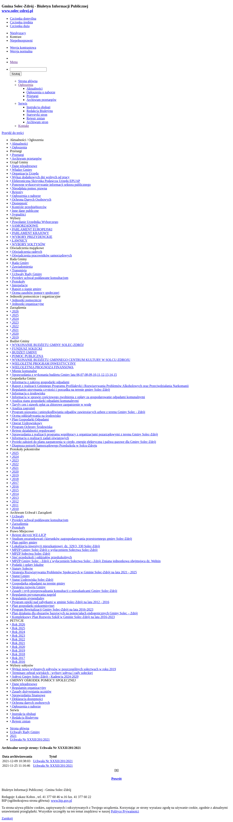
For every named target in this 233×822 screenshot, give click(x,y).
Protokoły (17, 281)
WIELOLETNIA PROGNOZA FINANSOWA (42, 367)
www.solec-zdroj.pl (17, 10)
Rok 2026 (17, 624)
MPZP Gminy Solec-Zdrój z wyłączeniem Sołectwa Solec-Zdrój (54, 550)
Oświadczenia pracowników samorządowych (41, 255)
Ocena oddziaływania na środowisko (35, 415)
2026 (14, 311)
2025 (14, 315)
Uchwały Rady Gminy (26, 274)
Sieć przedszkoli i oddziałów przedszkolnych (41, 557)
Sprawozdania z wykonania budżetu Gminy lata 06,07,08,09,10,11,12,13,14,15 (63, 374)
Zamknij (7, 818)
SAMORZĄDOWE (24, 225)
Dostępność (19, 203)
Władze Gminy (21, 169)
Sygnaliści (18, 214)
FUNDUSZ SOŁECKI (26, 348)
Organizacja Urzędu (24, 173)
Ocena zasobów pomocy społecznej (34, 292)
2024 (14, 319)
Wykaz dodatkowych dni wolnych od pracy (39, 177)
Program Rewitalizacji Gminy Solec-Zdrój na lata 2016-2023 (51, 609)
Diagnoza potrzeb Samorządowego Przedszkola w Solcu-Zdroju (53, 445)
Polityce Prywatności (125, 811)
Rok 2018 (17, 654)
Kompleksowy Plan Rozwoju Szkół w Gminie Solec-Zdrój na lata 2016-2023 (62, 617)
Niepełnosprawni (21, 40)
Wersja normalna (21, 51)
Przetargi (32, 96)
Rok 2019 (17, 650)
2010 (14, 509)
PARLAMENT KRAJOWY (29, 233)
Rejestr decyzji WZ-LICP (28, 535)
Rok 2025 (17, 628)
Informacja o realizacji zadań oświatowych (39, 438)
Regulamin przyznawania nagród (33, 594)
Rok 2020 (17, 646)
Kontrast (15, 37)
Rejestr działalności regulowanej (32, 430)
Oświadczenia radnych (26, 251)
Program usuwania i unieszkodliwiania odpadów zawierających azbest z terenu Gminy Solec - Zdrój (77, 412)
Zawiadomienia (21, 266)
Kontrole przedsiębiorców (28, 207)
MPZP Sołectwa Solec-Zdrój (30, 553)
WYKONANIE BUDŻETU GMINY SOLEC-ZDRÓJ (47, 345)
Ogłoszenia (25, 85)
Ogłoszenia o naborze (41, 92)
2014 (14, 494)
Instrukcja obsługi (38, 107)
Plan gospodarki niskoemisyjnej (32, 605)
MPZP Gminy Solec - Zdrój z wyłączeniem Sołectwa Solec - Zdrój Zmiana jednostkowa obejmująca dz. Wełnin (85, 561)
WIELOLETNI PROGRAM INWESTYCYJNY (43, 363)
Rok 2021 (17, 643)
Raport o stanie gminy (25, 289)
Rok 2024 (17, 632)
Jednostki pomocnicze (25, 300)
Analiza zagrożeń (22, 408)
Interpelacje (19, 285)
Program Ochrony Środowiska (31, 427)
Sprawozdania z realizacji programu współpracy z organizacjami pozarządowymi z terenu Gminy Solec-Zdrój (84, 434)
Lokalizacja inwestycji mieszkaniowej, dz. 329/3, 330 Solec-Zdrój (55, 546)
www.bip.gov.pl (61, 800)
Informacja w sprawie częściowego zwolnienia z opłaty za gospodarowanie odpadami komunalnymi (77, 397)
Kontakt (23, 126)
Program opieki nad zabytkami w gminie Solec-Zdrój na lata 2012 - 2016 (59, 602)
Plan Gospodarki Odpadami (29, 419)
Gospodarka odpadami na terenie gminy (37, 583)
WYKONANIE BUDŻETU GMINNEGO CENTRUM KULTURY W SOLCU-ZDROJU (70, 360)
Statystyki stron (37, 114)
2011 (14, 505)
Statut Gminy (20, 576)
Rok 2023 (17, 635)
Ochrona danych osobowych (30, 702)
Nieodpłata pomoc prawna (28, 188)
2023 (14, 322)
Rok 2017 (17, 658)
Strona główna (28, 81)
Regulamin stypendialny (27, 598)
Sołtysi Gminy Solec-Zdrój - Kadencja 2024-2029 (44, 676)
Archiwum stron (37, 122)
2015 (14, 490)
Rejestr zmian (36, 118)
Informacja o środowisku (27, 393)
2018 (14, 479)
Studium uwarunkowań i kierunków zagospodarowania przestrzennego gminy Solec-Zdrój (71, 538)
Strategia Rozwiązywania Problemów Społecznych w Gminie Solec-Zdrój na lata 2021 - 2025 (73, 572)
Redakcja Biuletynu (40, 111)
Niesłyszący (18, 33)
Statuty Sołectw (21, 568)
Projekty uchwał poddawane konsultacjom (39, 278)
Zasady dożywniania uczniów (30, 691)
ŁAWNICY (18, 240)
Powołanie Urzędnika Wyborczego (34, 222)
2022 (14, 326)
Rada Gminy (19, 263)
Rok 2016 (17, 661)
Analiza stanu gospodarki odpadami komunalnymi (44, 401)
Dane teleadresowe (23, 166)
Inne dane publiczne (24, 210)
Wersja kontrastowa (23, 47)
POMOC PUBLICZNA (26, 356)
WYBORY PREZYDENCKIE (31, 237)
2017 (14, 483)
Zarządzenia (19, 524)
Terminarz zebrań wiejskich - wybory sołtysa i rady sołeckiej (51, 673)
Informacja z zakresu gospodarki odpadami (39, 382)
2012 (14, 501)
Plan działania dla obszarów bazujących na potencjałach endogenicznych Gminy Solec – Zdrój (74, 613)
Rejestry (16, 192)
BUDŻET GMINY (23, 352)
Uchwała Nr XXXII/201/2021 (30, 739)
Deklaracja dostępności (26, 699)
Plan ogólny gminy (23, 542)
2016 (14, 486)
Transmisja (18, 270)
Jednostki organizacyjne (27, 304)
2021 (14, 330)
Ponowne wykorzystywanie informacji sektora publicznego (50, 184)
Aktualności (34, 88)
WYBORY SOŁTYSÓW (27, 244)
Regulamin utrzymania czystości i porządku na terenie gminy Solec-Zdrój (60, 389)
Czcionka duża (20, 26)
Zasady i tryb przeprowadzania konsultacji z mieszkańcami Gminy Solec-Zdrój (63, 591)
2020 (14, 333)
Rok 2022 (17, 639)
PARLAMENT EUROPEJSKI (31, 229)
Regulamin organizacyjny (28, 687)
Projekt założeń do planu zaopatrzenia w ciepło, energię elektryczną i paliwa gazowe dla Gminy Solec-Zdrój (83, 442)
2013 (14, 497)
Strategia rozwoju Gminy (28, 587)
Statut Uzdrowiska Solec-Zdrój (31, 579)
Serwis (22, 103)
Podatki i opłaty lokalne (27, 564)
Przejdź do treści (13, 133)
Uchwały (17, 516)
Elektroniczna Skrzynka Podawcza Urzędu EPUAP (45, 181)
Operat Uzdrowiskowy (26, 423)
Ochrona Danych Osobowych (30, 199)
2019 (14, 337)
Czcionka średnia (21, 22)
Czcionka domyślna (23, 18)
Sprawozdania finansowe (27, 695)
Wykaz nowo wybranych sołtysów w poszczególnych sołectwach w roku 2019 (63, 669)
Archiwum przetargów (41, 99)
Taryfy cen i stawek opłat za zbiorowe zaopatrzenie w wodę (50, 404)
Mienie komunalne (23, 371)
